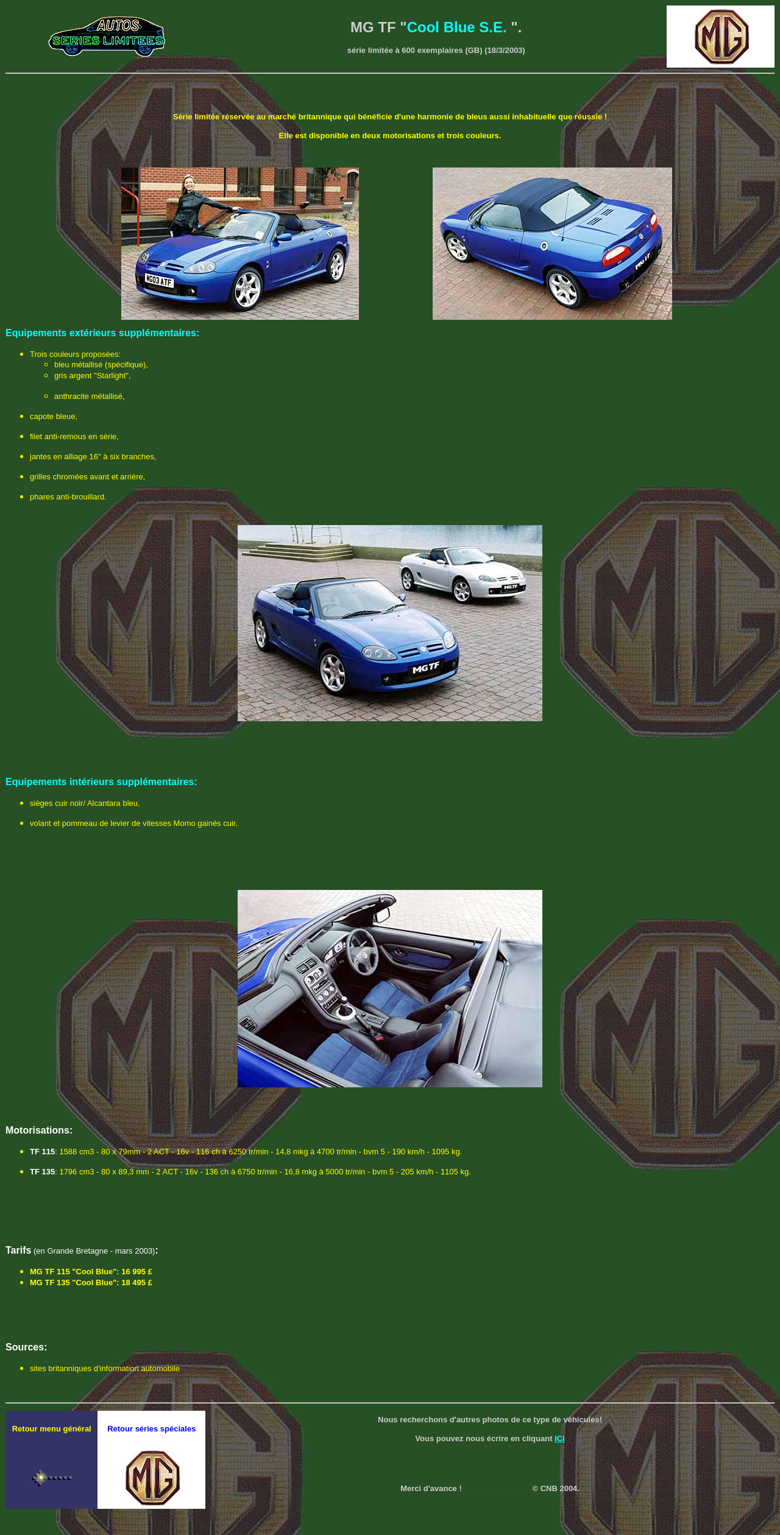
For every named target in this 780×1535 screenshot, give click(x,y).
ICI (560, 1438)
